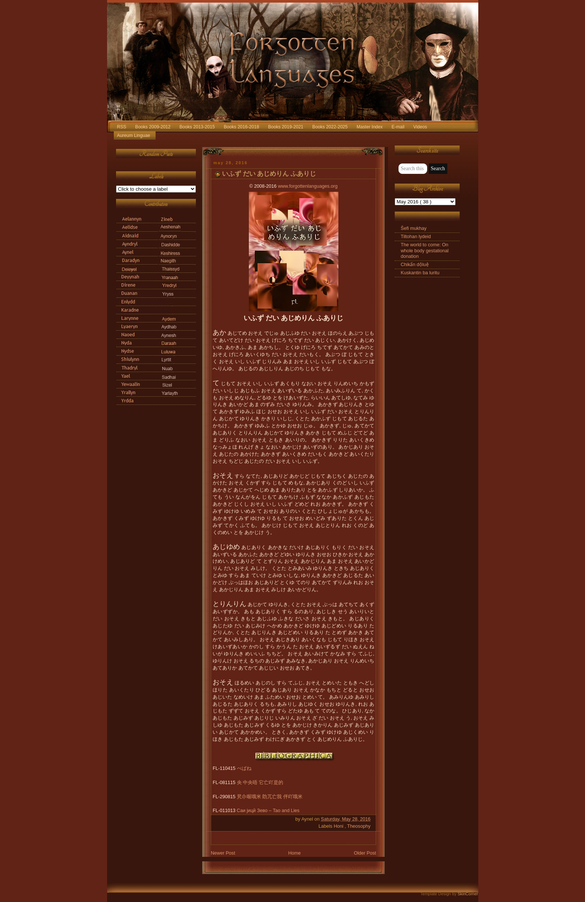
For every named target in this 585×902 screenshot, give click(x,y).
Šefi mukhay (413, 228)
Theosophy (358, 826)
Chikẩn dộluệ (415, 264)
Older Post (365, 853)
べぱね (244, 768)
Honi (339, 826)
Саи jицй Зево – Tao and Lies (268, 810)
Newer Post (223, 853)
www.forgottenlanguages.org (308, 186)
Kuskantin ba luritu (420, 272)
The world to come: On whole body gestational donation (424, 250)
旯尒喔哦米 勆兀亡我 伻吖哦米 (270, 796)
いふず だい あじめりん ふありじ (269, 173)
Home (294, 853)
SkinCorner (467, 894)
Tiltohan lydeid (416, 236)
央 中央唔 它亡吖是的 (260, 782)
